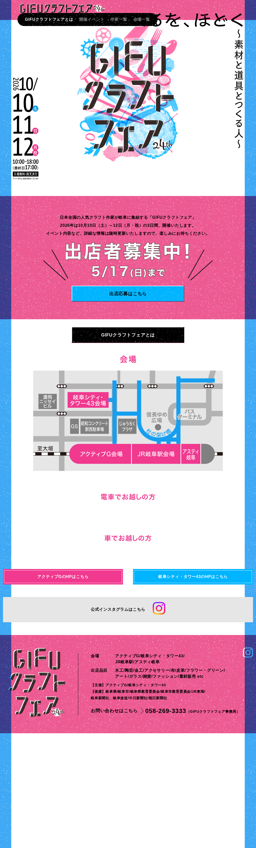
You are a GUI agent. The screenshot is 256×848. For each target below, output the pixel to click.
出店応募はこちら (128, 293)
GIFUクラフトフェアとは (49, 19)
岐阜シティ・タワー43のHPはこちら (193, 691)
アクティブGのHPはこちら (62, 691)
